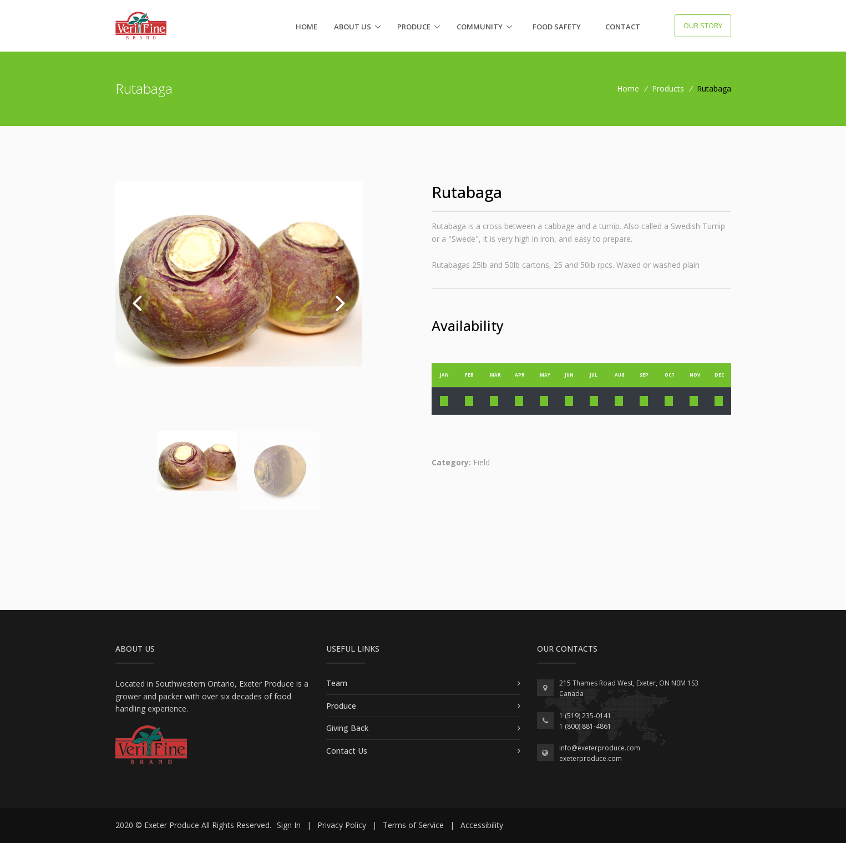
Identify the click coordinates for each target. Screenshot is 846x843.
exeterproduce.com (590, 758)
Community (480, 27)
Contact (622, 27)
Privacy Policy (341, 825)
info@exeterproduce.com (599, 748)
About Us (352, 27)
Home (306, 27)
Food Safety (557, 27)
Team (336, 683)
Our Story (702, 26)
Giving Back (347, 728)
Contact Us (346, 750)
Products (668, 88)
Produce (413, 27)
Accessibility (481, 825)
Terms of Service (413, 825)
